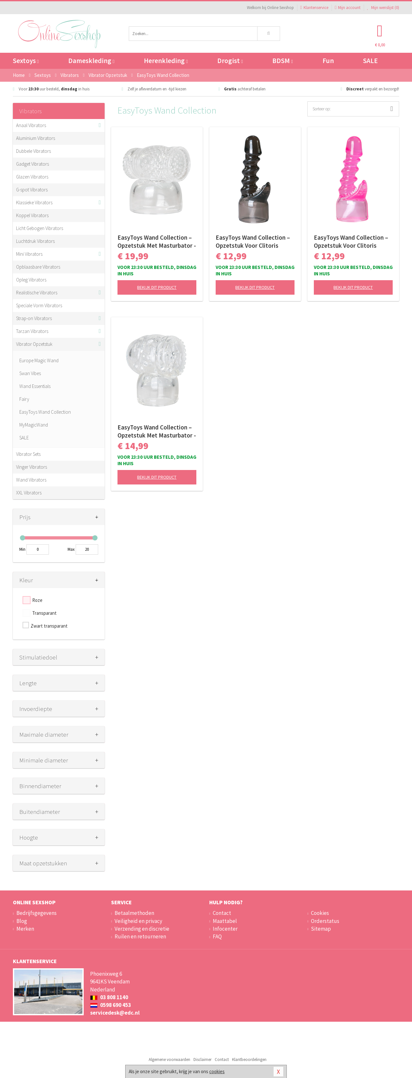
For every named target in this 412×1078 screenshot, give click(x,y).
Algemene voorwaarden (169, 1059)
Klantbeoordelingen (249, 1059)
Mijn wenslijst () (383, 7)
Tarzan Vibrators (32, 331)
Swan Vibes (30, 373)
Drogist (230, 60)
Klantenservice (314, 7)
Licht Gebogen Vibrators (39, 228)
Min (22, 549)
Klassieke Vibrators (34, 202)
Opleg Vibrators (31, 280)
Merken (25, 928)
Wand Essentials (35, 386)
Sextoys (26, 60)
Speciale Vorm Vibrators (39, 305)
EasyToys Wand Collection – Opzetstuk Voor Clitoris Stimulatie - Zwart (253, 242)
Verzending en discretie (142, 928)
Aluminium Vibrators (35, 138)
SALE (370, 60)
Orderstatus (325, 921)
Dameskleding (91, 60)
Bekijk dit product (156, 287)
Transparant (44, 613)
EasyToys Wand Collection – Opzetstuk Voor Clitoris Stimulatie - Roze (351, 242)
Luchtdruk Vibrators (35, 241)
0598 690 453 (110, 1005)
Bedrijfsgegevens (36, 913)
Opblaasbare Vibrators (38, 267)
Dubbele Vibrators (33, 151)
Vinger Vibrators (31, 467)
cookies (217, 1071)
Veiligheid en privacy (138, 921)
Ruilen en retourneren (140, 936)
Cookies (320, 913)
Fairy (24, 399)
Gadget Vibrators (32, 164)
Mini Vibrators (29, 254)
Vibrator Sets (28, 454)
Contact (222, 913)
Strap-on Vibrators (34, 318)
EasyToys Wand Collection (45, 412)
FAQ (217, 936)
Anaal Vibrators (31, 125)
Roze (37, 600)
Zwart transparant (49, 626)
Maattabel (225, 921)
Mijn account (347, 7)
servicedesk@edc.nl (115, 1012)
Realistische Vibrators (36, 293)
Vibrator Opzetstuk (34, 344)
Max (71, 549)
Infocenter (225, 928)
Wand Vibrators (31, 480)
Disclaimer (202, 1059)
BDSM (282, 60)
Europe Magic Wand (39, 360)
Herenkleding (166, 60)
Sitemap (321, 928)
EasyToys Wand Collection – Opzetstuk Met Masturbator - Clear (156, 242)
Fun (328, 60)
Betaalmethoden (134, 913)
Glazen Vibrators (32, 177)
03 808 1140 (109, 997)
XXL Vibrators (29, 493)
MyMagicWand (33, 425)
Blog (21, 921)
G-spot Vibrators (32, 190)
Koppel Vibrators (32, 215)
